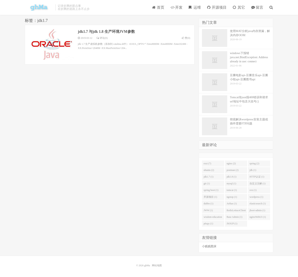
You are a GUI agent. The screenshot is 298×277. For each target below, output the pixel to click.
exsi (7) (207, 163)
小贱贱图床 (209, 246)
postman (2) (233, 170)
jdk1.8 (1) (231, 176)
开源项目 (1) (210, 196)
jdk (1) (253, 170)
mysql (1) (231, 183)
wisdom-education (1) (213, 217)
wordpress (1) (256, 196)
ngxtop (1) (232, 196)
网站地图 (157, 265)
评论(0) (102, 38)
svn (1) (253, 190)
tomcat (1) (232, 190)
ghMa (39, 7)
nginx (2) (231, 163)
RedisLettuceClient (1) (236, 211)
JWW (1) (208, 210)
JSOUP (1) (232, 223)
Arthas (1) (232, 203)
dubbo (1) (208, 203)
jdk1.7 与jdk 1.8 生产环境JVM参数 (106, 32)
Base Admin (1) (234, 216)
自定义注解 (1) (258, 183)
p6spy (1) (208, 223)
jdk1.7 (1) (208, 176)
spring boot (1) (211, 190)
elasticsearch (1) (258, 203)
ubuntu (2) (209, 170)
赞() (186, 38)
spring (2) (254, 163)
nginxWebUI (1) (258, 216)
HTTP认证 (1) (257, 176)
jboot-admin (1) (257, 210)
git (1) (207, 183)
